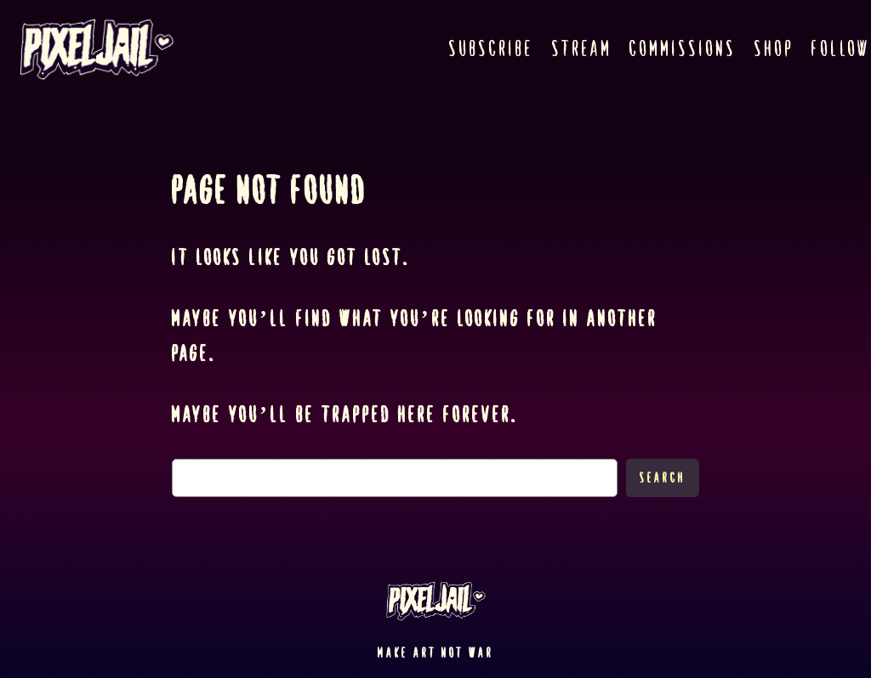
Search (663, 478)
